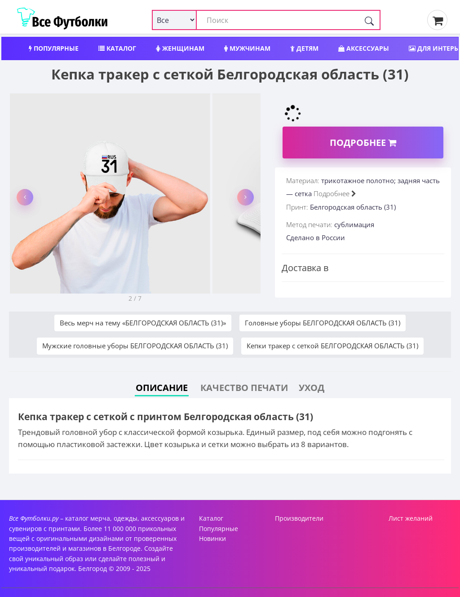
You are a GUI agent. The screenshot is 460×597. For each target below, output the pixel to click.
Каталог (117, 48)
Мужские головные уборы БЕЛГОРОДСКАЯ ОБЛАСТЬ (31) (135, 345)
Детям (304, 48)
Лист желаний (411, 518)
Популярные (54, 48)
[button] (25, 197)
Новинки (212, 538)
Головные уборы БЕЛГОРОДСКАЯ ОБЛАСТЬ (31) (322, 322)
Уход (311, 388)
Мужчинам (247, 48)
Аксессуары (363, 48)
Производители (299, 518)
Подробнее (363, 142)
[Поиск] (369, 20)
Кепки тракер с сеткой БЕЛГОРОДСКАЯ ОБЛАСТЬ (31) (332, 345)
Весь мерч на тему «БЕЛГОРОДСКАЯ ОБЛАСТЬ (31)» (143, 322)
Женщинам (180, 48)
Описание (162, 388)
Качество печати (244, 388)
